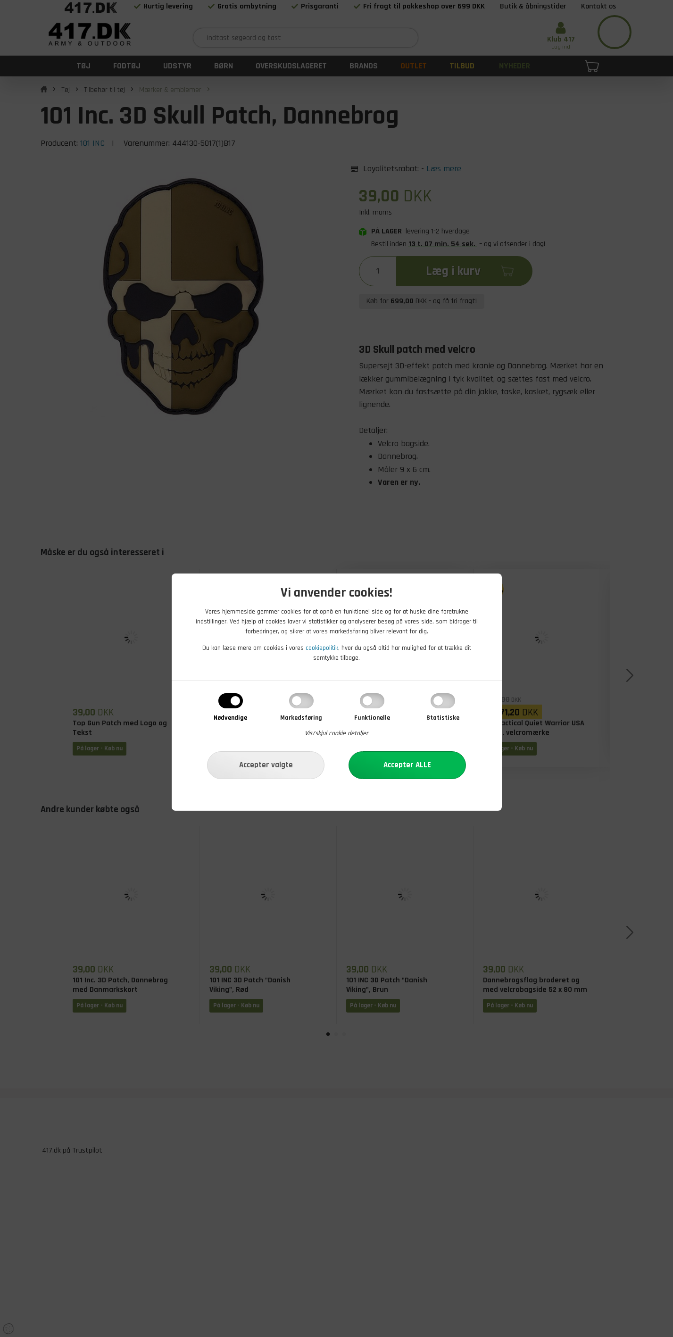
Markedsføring (301, 718)
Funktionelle (372, 718)
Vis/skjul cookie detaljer (336, 733)
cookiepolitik (322, 648)
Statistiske (442, 718)
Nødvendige (230, 718)
